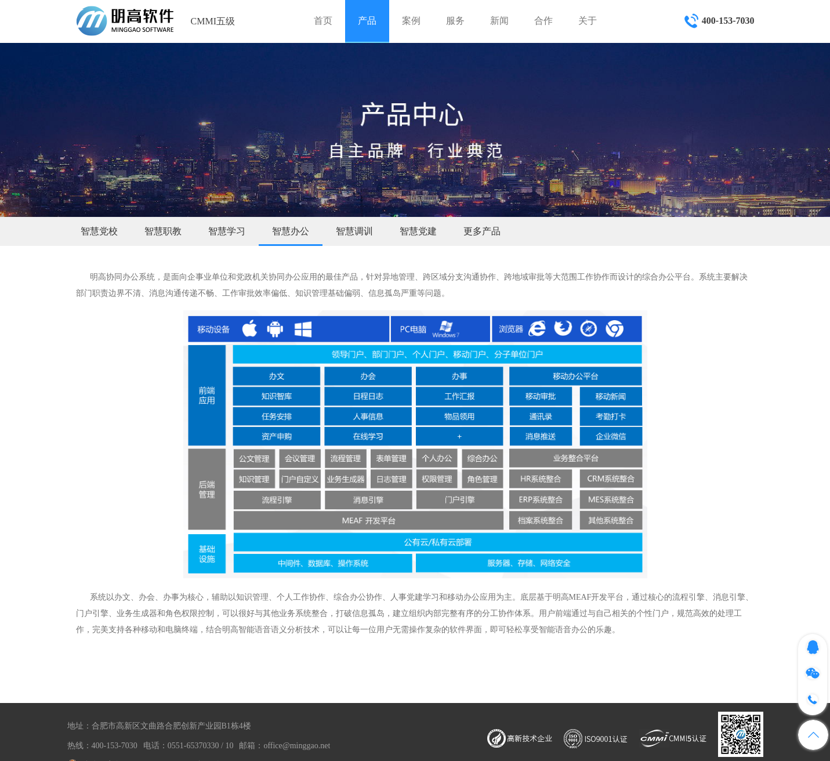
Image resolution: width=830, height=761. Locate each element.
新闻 (499, 21)
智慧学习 (226, 231)
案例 (411, 21)
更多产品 (482, 231)
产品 (367, 21)
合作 (543, 21)
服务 (455, 21)
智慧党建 (418, 231)
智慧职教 (163, 231)
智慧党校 (99, 231)
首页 (323, 21)
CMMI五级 (213, 21)
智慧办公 (290, 231)
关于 (587, 21)
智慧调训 (354, 231)
